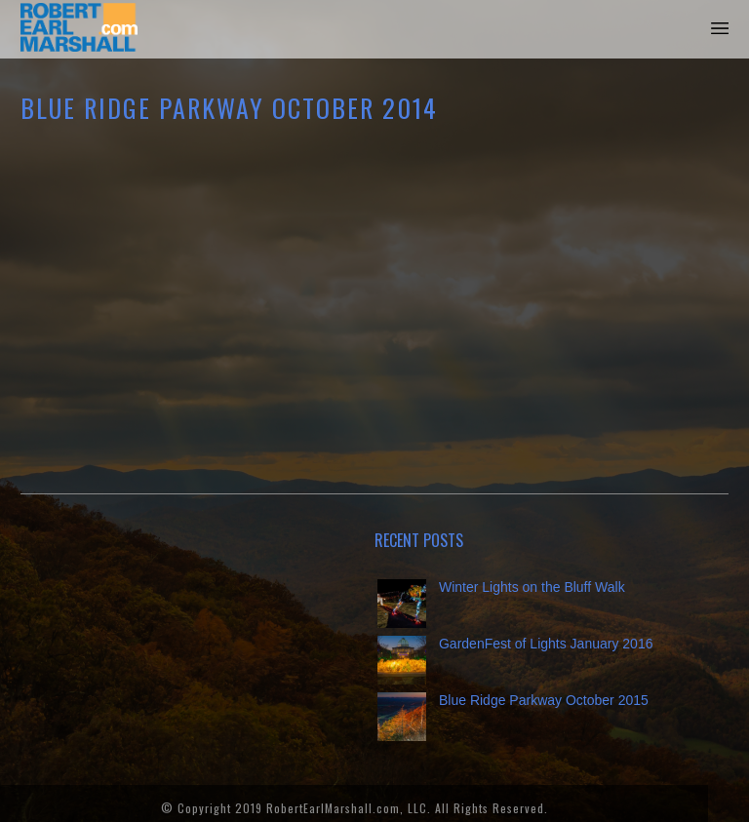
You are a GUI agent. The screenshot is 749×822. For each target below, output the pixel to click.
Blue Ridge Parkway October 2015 (544, 700)
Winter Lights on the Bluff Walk (532, 587)
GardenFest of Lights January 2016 (545, 643)
